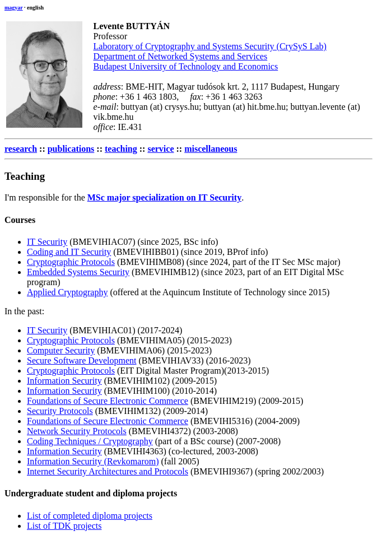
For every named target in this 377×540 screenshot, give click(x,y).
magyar (13, 7)
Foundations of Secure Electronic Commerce (107, 401)
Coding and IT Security (69, 252)
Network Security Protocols (77, 431)
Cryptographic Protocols (71, 262)
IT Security (47, 241)
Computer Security (61, 350)
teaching (121, 148)
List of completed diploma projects (89, 515)
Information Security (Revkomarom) (93, 461)
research (20, 148)
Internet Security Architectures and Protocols (107, 471)
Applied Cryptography (67, 292)
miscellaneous (210, 148)
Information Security (64, 380)
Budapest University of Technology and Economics (186, 66)
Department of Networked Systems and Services (181, 56)
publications (71, 148)
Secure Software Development (81, 360)
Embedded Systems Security (78, 272)
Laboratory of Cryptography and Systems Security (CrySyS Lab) (210, 46)
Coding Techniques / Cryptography (90, 441)
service (160, 148)
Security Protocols (60, 411)
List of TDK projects (64, 525)
